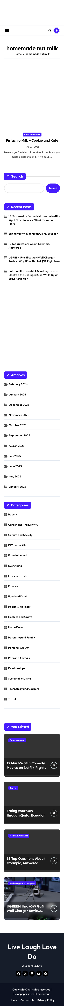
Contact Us (27, 1000)
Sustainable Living (19, 678)
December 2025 (19, 404)
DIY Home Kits (17, 545)
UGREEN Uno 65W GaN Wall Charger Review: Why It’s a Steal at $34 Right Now (34, 259)
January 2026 (17, 394)
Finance (13, 586)
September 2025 (19, 435)
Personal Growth (18, 647)
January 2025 (17, 486)
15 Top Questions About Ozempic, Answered (29, 245)
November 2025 (19, 415)
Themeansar (42, 994)
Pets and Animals (19, 658)
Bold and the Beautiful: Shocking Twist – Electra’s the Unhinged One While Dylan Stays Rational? (33, 274)
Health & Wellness (19, 606)
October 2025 (17, 425)
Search (15, 176)
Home (13, 1000)
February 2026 (18, 384)
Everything (15, 565)
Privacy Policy (45, 1000)
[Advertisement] (32, 95)
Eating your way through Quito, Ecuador (33, 233)
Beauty (12, 514)
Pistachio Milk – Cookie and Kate (32, 140)
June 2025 (15, 466)
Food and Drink (32, 134)
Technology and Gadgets (23, 688)
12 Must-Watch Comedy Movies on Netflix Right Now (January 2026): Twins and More (34, 219)
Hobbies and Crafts (20, 617)
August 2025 (16, 445)
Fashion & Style (17, 576)
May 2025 (15, 476)
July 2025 (15, 456)
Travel (12, 699)
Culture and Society (20, 535)
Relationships (16, 668)
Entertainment (17, 555)
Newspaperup (21, 994)
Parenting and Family (21, 637)
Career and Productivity (23, 524)
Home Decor (16, 627)
